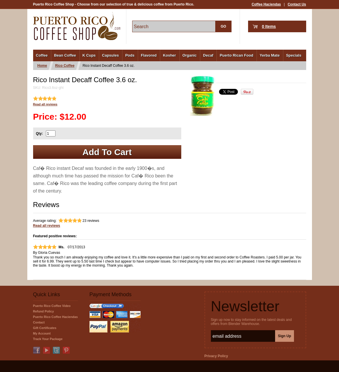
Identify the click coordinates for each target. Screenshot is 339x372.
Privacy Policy (216, 356)
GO (223, 26)
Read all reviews (45, 104)
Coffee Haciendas (266, 4)
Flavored (149, 55)
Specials (294, 55)
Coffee (42, 55)
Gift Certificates (44, 328)
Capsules (110, 55)
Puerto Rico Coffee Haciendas (55, 317)
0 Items (269, 26)
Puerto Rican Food (236, 55)
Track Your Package (48, 339)
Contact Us (297, 4)
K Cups (89, 55)
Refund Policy (43, 311)
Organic (189, 55)
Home (42, 66)
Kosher (169, 55)
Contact (39, 322)
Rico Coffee (65, 66)
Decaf (208, 55)
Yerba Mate (270, 55)
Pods (129, 55)
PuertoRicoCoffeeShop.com (76, 26)
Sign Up (284, 336)
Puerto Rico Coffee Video (52, 306)
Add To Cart (107, 152)
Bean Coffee (65, 55)
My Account (42, 333)
